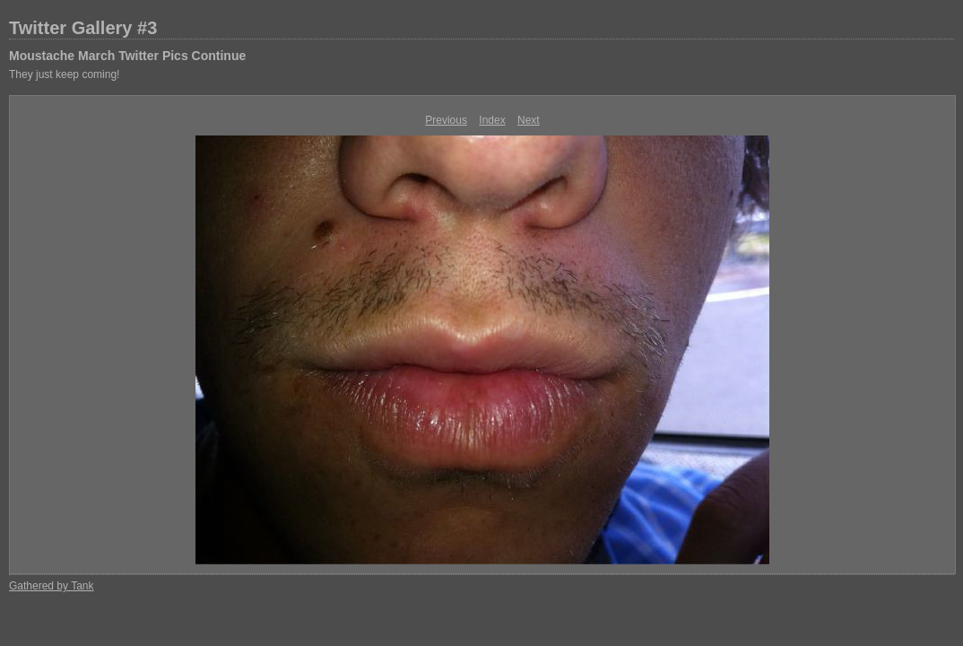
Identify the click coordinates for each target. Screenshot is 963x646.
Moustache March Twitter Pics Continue (127, 55)
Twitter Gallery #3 (83, 28)
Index (492, 120)
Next (528, 120)
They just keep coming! (64, 74)
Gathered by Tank (51, 586)
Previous (446, 120)
